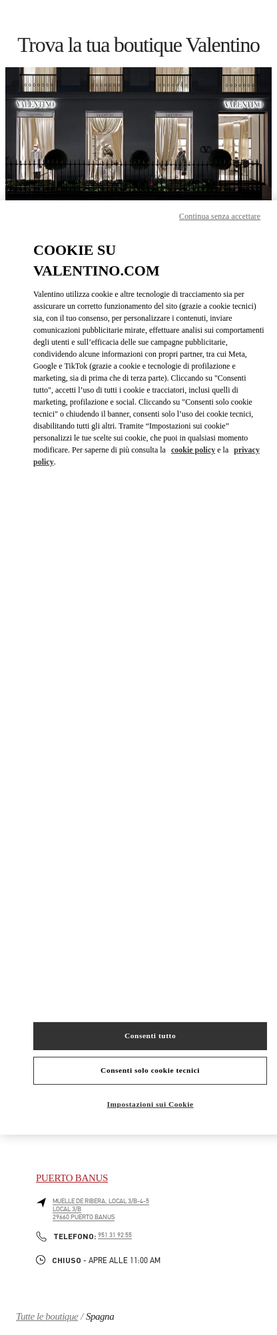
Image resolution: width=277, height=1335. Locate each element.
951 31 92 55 (115, 1235)
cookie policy (193, 450)
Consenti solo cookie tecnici (150, 1070)
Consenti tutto (150, 1036)
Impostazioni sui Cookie (150, 1104)
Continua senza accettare (219, 216)
